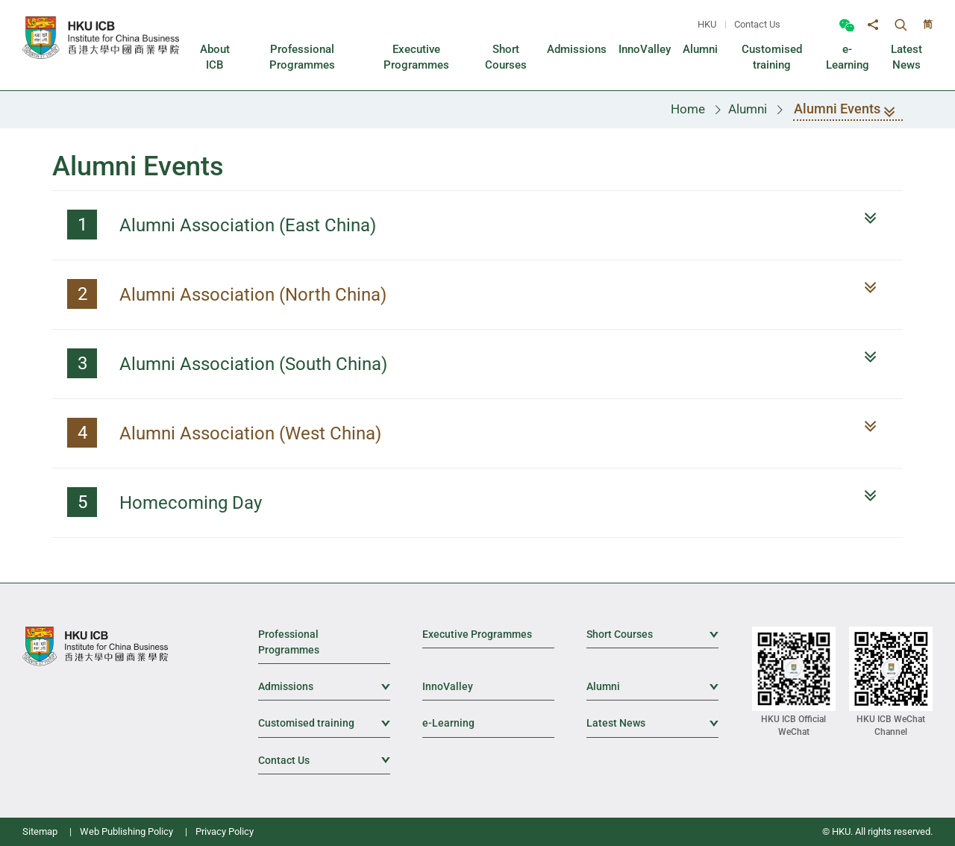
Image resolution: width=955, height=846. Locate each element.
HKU (707, 24)
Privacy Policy (224, 831)
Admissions (324, 685)
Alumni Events (848, 111)
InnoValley (447, 686)
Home (688, 108)
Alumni (747, 108)
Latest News (652, 722)
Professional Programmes (288, 642)
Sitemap (39, 831)
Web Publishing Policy (126, 831)
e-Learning (448, 723)
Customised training (324, 722)
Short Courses (652, 633)
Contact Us (757, 24)
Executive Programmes (477, 634)
